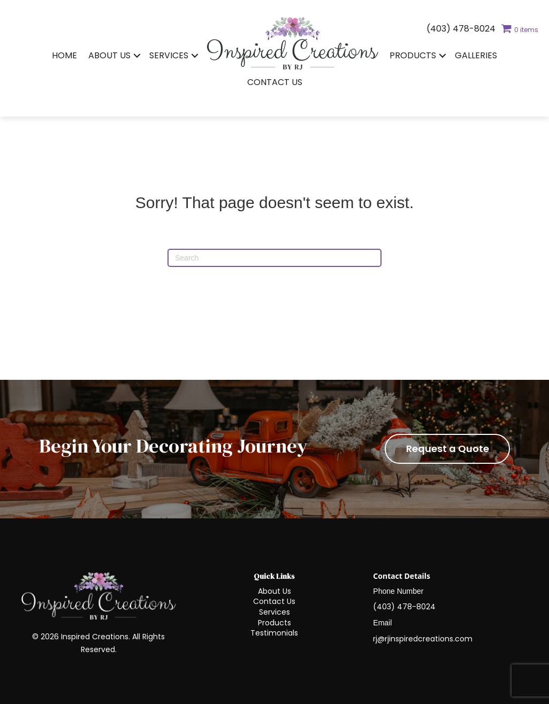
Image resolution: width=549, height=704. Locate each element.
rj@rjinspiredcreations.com (422, 638)
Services (168, 55)
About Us (109, 55)
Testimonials (274, 633)
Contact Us (274, 82)
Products (413, 55)
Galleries (476, 55)
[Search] (274, 258)
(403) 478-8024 (460, 28)
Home (64, 55)
